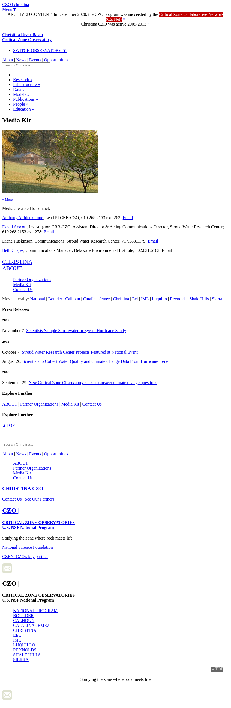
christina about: (17, 265)
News (21, 59)
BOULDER (23, 615)
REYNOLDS (24, 650)
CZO (22, 488)
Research (22, 79)
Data (19, 89)
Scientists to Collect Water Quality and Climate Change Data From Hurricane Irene (95, 361)
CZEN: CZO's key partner (25, 556)
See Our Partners (39, 499)
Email (128, 217)
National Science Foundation (27, 547)
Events (35, 59)
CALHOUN (23, 620)
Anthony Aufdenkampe (22, 217)
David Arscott (14, 227)
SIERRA (21, 659)
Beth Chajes (12, 250)
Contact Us (23, 289)
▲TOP (8, 425)
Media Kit (22, 284)
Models (21, 94)
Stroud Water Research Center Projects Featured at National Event (80, 352)
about (9, 404)
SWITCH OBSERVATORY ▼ (40, 50)
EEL (17, 635)
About (7, 59)
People (20, 104)
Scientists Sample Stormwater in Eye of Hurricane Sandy (76, 330)
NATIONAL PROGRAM (35, 610)
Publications (25, 99)
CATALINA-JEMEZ (31, 625)
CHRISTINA (24, 630)
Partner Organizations (32, 279)
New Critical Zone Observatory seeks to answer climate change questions (93, 382)
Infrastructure (26, 84)
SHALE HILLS (27, 654)
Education (23, 109)
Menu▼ (9, 9)
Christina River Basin (27, 37)
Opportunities (56, 59)
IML (17, 640)
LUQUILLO (24, 645)
